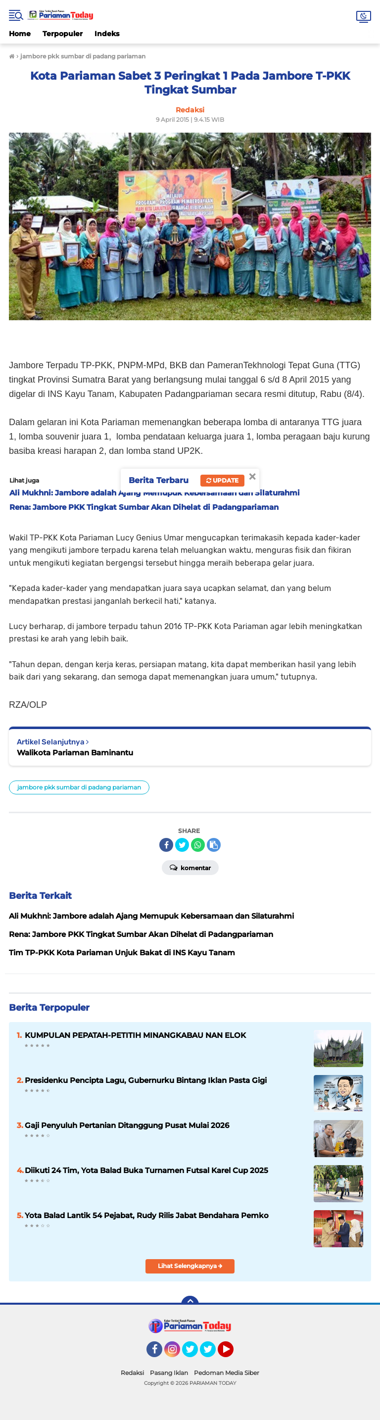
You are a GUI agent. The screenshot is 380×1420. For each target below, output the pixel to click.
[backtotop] (190, 1305)
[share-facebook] (166, 845)
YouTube (232, 1353)
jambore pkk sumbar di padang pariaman (79, 787)
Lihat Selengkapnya (190, 1266)
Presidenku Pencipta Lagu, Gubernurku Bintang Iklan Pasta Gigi (146, 1080)
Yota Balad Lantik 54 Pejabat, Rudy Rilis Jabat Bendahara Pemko (147, 1215)
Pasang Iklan (169, 1372)
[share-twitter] (182, 845)
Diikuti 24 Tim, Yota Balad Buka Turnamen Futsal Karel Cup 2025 (146, 1170)
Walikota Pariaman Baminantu (75, 752)
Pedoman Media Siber (226, 1372)
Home (20, 33)
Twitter (194, 1353)
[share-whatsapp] (198, 845)
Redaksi (132, 1372)
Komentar (190, 867)
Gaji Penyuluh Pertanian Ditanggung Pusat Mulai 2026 (127, 1125)
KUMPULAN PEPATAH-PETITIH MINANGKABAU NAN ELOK (135, 1035)
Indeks (107, 33)
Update (222, 480)
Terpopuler (63, 33)
